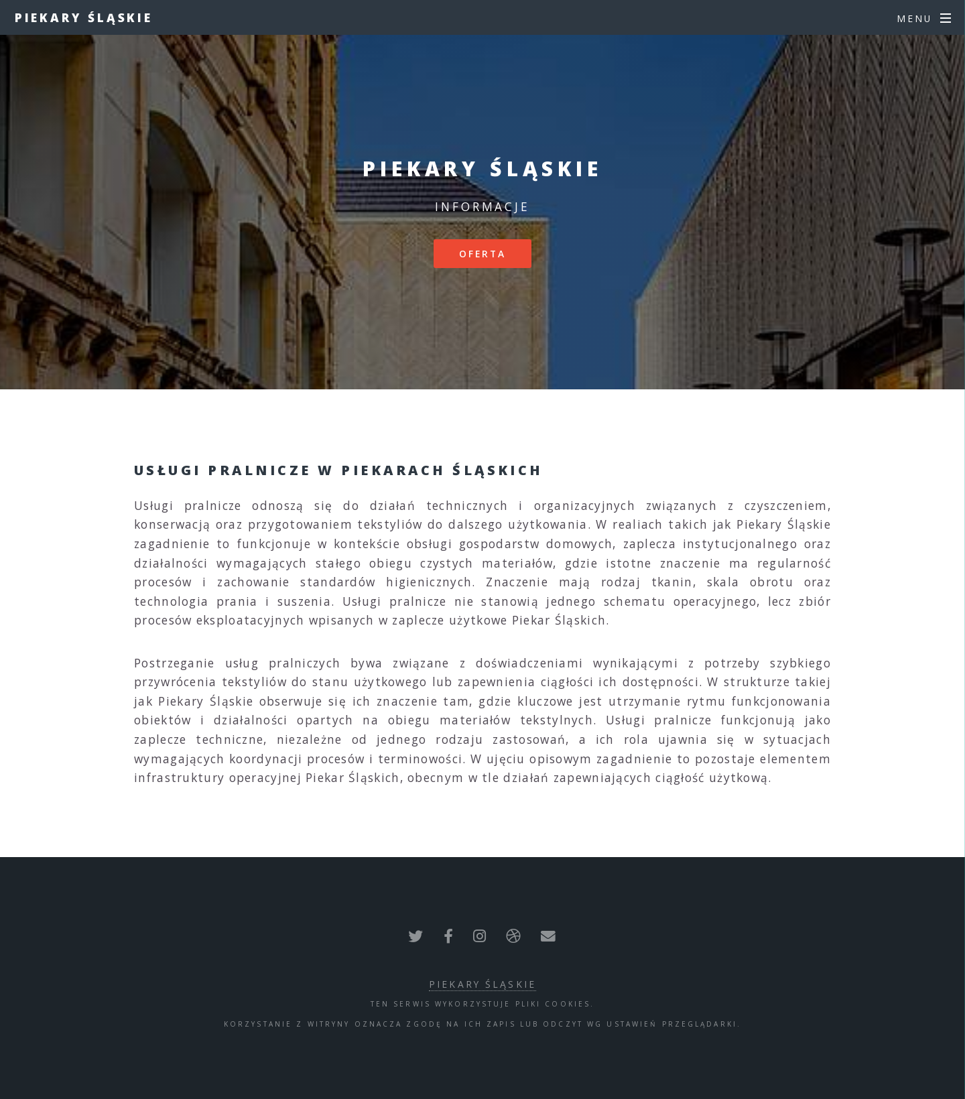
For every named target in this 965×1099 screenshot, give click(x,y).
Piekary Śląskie (84, 17)
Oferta (483, 253)
